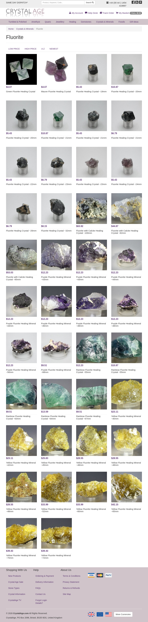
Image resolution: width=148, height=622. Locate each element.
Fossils (122, 22)
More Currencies (123, 614)
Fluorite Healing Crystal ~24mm (126, 184)
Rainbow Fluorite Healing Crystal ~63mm (18, 417)
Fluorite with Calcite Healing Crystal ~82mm (124, 231)
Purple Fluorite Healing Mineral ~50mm (21, 371)
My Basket (129, 13)
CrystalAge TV (14, 600)
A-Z (43, 49)
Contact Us (41, 594)
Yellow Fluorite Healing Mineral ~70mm (21, 556)
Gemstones (86, 22)
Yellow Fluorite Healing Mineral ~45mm (56, 463)
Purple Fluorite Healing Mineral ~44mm (126, 278)
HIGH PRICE (31, 49)
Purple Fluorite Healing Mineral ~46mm (56, 324)
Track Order (107, 13)
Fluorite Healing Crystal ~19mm (91, 91)
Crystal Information (16, 594)
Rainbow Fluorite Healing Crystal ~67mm (88, 417)
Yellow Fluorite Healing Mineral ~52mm (56, 510)
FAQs (38, 588)
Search (90, 3)
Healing (72, 22)
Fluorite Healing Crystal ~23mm (56, 184)
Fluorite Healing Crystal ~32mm (56, 230)
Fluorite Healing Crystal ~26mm (21, 230)
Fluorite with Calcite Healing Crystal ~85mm (19, 278)
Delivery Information (45, 582)
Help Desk (91, 13)
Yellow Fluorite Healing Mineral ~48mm (91, 463)
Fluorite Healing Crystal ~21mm (56, 138)
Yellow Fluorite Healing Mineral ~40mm (126, 417)
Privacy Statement (71, 582)
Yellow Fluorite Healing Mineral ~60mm (91, 510)
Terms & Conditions (71, 576)
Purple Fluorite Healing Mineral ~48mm (91, 324)
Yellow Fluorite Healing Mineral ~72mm (56, 556)
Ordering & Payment (45, 576)
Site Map (67, 594)
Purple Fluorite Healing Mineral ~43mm (56, 278)
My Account (76, 13)
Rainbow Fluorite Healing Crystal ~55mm (88, 371)
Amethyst (36, 22)
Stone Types (14, 588)
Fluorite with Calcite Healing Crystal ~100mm (89, 231)
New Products (14, 576)
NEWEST (54, 49)
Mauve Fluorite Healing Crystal (56, 91)
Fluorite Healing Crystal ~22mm (21, 184)
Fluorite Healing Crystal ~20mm (126, 91)
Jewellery (60, 22)
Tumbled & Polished (18, 22)
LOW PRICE (14, 49)
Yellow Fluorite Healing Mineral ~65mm (126, 510)
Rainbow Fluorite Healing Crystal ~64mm (53, 417)
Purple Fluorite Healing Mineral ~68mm (56, 371)
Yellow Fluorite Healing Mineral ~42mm (21, 463)
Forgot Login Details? (41, 601)
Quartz (48, 22)
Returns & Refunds (71, 588)
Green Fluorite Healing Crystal (20, 91)
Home (11, 29)
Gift (134, 22)
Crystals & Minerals (105, 22)
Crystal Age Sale (15, 582)
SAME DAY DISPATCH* (17, 2)
